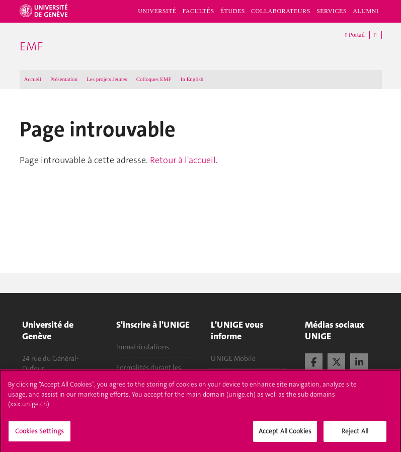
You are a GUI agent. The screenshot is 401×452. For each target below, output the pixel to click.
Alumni (365, 11)
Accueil (32, 79)
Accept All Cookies (285, 435)
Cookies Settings (39, 435)
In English (192, 79)
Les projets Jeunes (107, 79)
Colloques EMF (154, 79)
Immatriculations (142, 346)
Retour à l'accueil (183, 160)
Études (232, 11)
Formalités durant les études (148, 372)
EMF (31, 46)
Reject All (355, 435)
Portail (355, 35)
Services (331, 11)
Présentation (63, 79)
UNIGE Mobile (233, 358)
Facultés (198, 11)
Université (157, 11)
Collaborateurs (280, 11)
